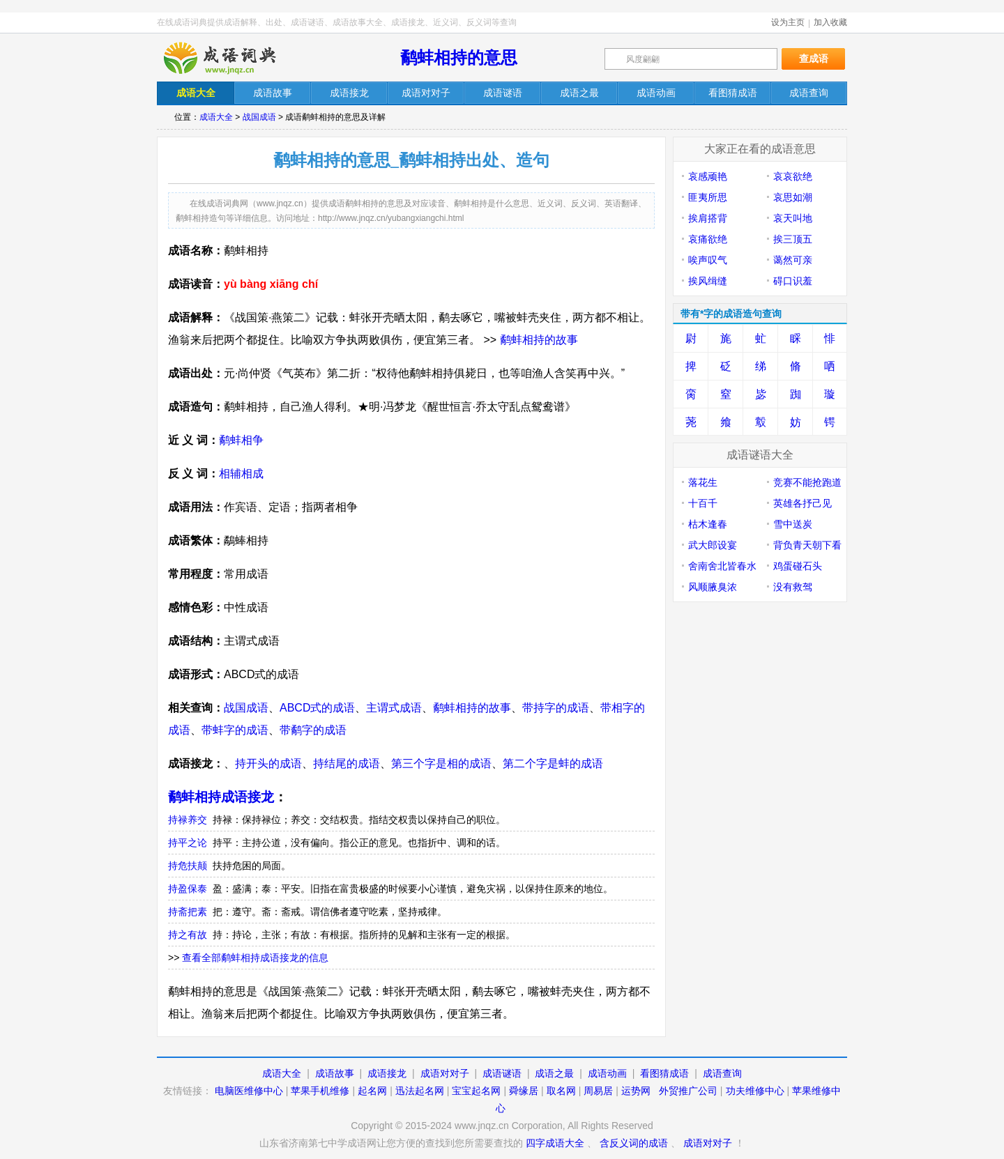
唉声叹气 (707, 260)
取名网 (561, 1090)
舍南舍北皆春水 (722, 565)
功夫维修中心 (755, 1090)
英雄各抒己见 (802, 503)
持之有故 (187, 934)
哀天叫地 (792, 218)
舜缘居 (523, 1090)
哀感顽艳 (707, 176)
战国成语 (259, 117)
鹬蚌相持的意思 (458, 57)
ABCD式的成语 (317, 708)
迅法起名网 (419, 1090)
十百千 (702, 503)
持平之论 (187, 842)
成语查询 (722, 1073)
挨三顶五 (792, 239)
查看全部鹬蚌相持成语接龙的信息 (255, 957)
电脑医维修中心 (249, 1090)
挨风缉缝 (707, 280)
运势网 (636, 1090)
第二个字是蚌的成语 (553, 763)
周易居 (598, 1090)
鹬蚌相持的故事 (539, 340)
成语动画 (607, 1073)
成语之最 (554, 1073)
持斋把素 (187, 911)
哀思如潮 (792, 197)
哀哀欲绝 (792, 176)
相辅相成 (241, 473)
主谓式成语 (394, 708)
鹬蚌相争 (241, 440)
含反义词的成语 (634, 1143)
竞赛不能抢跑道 (807, 482)
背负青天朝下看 (807, 545)
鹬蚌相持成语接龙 (221, 797)
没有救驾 (792, 586)
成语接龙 (386, 1073)
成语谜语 (502, 1073)
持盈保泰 (187, 888)
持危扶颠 (187, 865)
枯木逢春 (707, 524)
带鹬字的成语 (313, 730)
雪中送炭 (792, 524)
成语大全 (216, 117)
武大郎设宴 (712, 545)
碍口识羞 (792, 280)
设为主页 (788, 22)
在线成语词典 (231, 58)
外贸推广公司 (688, 1090)
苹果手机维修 (320, 1090)
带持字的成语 (555, 708)
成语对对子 (444, 1073)
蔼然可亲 (792, 260)
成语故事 (334, 1073)
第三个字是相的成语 (441, 763)
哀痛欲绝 (707, 239)
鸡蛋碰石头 (797, 565)
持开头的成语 (268, 763)
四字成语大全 (555, 1143)
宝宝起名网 (476, 1090)
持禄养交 (187, 819)
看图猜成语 (664, 1073)
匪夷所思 (707, 197)
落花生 (702, 482)
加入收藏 (830, 22)
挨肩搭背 (707, 218)
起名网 (372, 1090)
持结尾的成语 (346, 763)
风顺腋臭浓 (712, 586)
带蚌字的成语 (234, 730)
